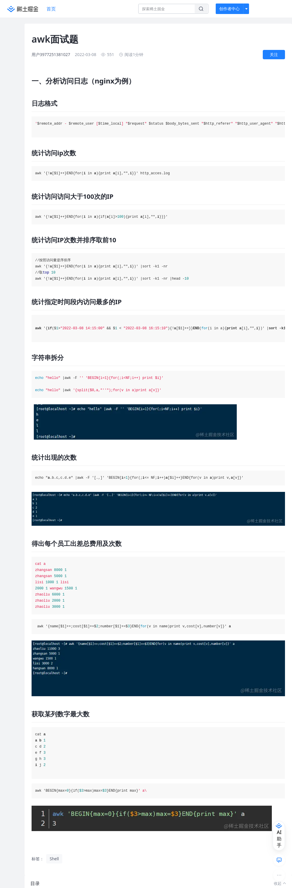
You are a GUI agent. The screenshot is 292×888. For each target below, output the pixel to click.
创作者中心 (229, 8)
